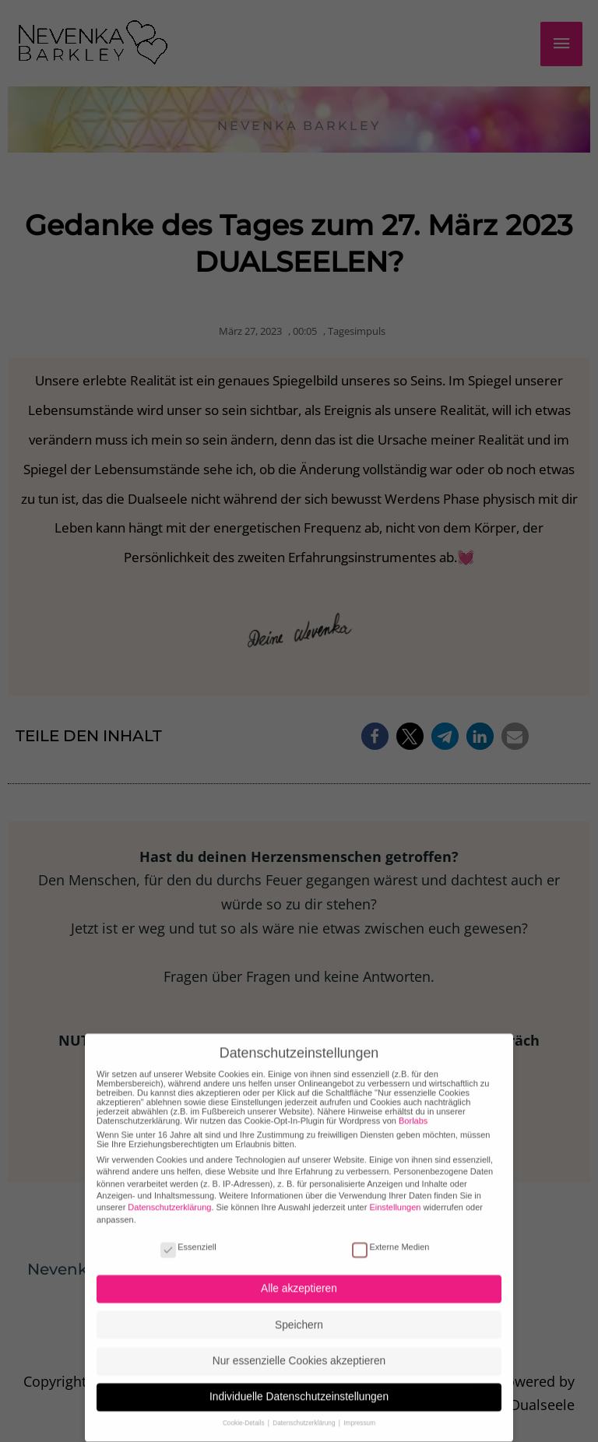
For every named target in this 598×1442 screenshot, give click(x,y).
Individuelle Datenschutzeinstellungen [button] (299, 1381)
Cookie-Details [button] (244, 1408)
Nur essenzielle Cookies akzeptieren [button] (299, 1345)
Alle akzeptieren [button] (299, 1273)
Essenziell (188, 1231)
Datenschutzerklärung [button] (305, 1408)
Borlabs (413, 1105)
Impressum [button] (359, 1408)
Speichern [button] (299, 1309)
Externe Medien (390, 1231)
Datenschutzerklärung (169, 1192)
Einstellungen (394, 1192)
